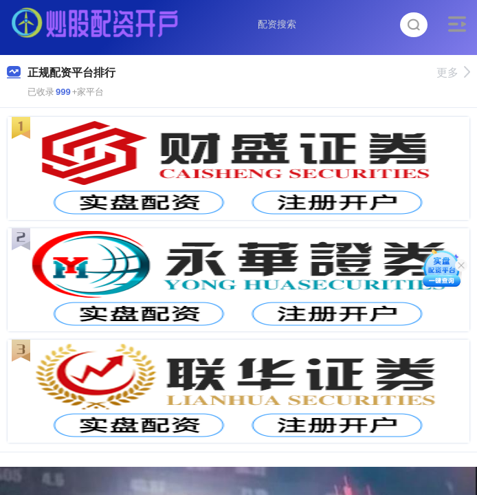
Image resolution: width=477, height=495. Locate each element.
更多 (453, 72)
